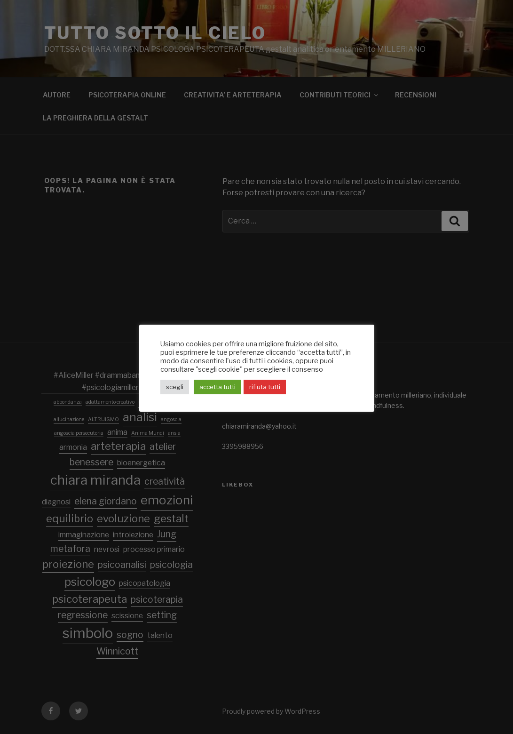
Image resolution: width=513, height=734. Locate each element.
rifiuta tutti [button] (264, 387)
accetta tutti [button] (217, 387)
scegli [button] (174, 387)
